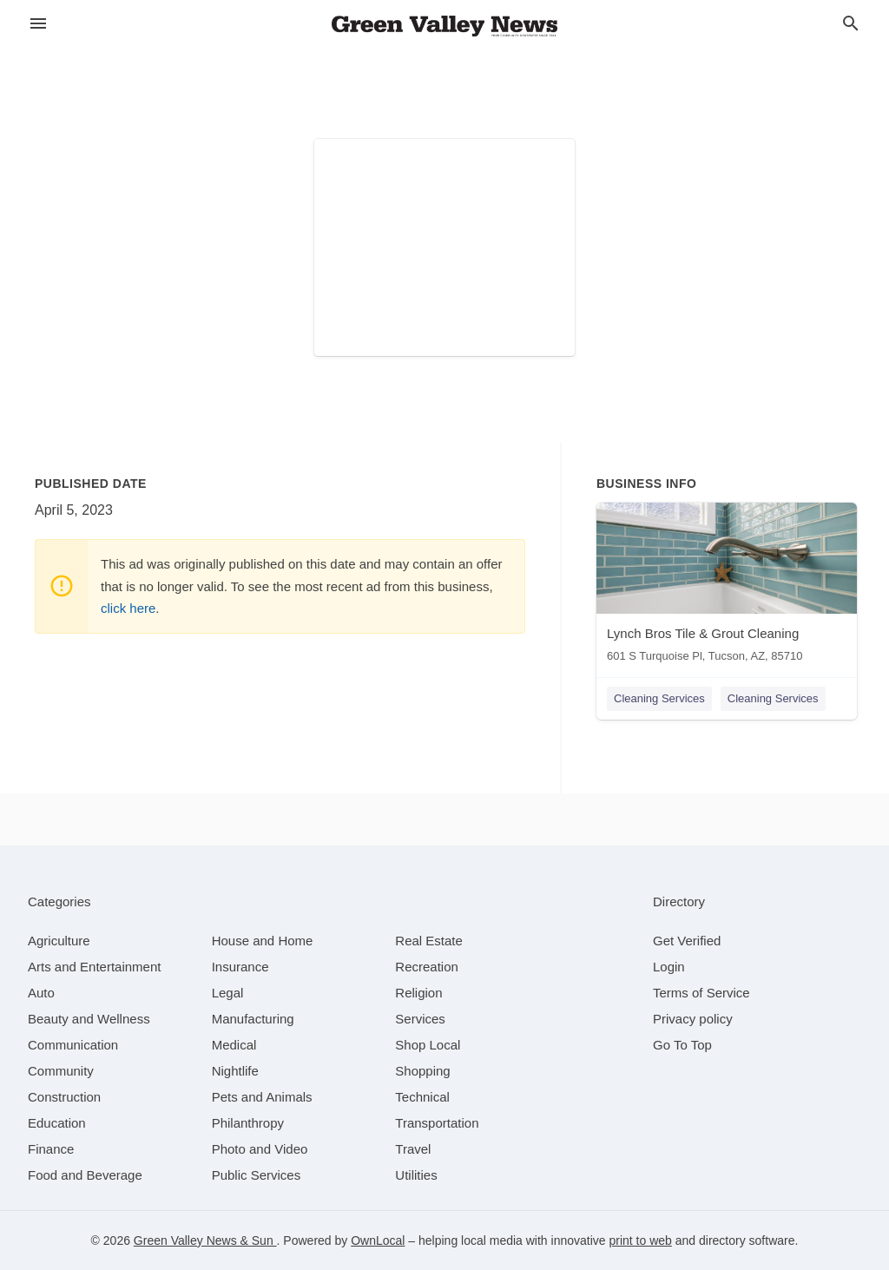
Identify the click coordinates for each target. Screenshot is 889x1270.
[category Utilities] (416, 1175)
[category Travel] (413, 1149)
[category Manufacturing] (253, 1018)
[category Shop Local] (427, 1044)
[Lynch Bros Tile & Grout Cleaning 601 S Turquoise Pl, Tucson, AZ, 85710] (726, 586)
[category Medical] (234, 1044)
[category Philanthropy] (248, 1122)
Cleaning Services (659, 698)
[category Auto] (41, 992)
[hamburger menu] (38, 24)
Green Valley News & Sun (205, 1240)
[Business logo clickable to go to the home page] (444, 26)
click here (128, 608)
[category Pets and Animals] (262, 1096)
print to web (640, 1240)
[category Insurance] (240, 966)
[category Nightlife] (235, 1070)
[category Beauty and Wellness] (89, 1018)
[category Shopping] (422, 1070)
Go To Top (682, 1044)
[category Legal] (228, 992)
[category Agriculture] (59, 940)
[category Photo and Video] (260, 1149)
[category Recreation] (426, 966)
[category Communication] (73, 1044)
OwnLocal (378, 1240)
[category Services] (420, 1018)
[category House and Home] (262, 940)
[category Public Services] (256, 1175)
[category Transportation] (436, 1122)
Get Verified (687, 940)
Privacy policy (693, 1018)
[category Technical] (422, 1096)
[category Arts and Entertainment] (94, 966)
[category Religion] (418, 992)
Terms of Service (701, 992)
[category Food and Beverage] (85, 1175)
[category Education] (57, 1122)
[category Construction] (64, 1096)
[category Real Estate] (429, 940)
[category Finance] (51, 1149)
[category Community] (61, 1070)
